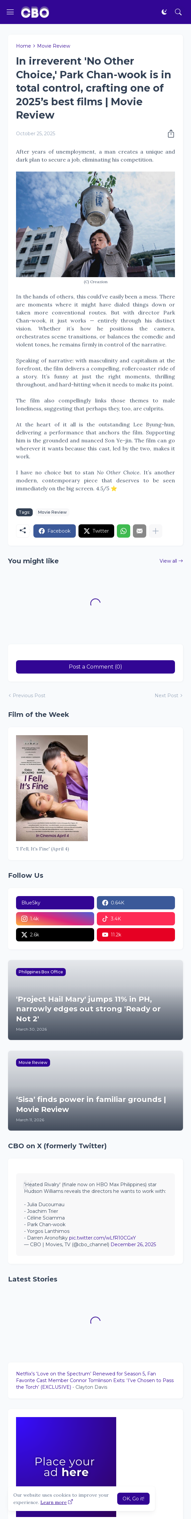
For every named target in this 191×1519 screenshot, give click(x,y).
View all (168, 561)
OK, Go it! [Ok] (133, 1499)
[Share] (169, 134)
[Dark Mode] (164, 12)
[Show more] (155, 531)
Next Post (166, 696)
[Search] (178, 12)
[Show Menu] (10, 12)
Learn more (53, 1502)
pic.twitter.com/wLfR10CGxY (102, 1238)
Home (23, 46)
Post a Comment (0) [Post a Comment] (95, 667)
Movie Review (53, 46)
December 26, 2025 (133, 1245)
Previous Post (29, 696)
